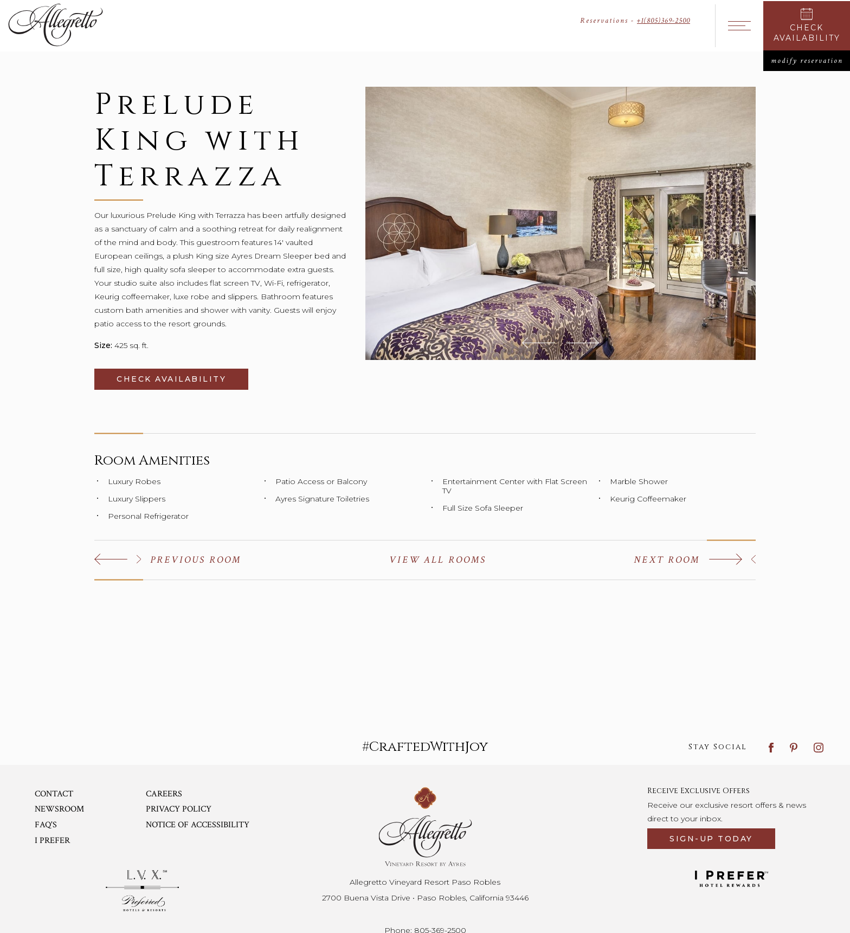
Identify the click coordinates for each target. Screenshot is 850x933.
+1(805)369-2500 (663, 20)
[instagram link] (818, 747)
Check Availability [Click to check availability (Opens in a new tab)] (182, 379)
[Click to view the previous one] (167, 560)
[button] (538, 342)
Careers (164, 794)
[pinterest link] (793, 747)
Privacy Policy (178, 809)
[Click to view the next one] (695, 560)
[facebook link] (771, 747)
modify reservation (811, 61)
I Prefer (52, 840)
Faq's (46, 825)
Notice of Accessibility (197, 825)
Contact (54, 794)
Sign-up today (711, 839)
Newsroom (59, 809)
